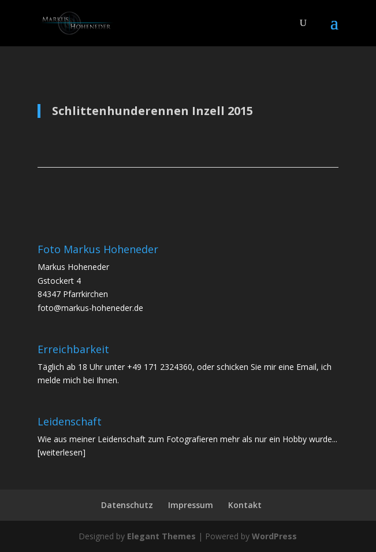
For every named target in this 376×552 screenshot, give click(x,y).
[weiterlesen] (61, 452)
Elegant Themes (161, 536)
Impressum (190, 504)
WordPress (274, 536)
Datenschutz (127, 504)
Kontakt (245, 504)
